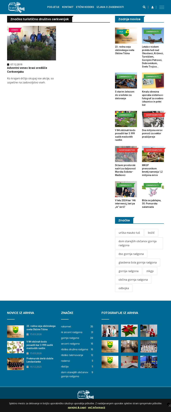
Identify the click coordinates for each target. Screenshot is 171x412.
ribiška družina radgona (77, 349)
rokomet (77, 327)
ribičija (77, 367)
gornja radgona (128, 271)
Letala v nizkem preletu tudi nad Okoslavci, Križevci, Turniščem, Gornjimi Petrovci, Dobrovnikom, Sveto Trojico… (152, 56)
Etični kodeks (85, 7)
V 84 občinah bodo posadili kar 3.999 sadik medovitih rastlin (39, 345)
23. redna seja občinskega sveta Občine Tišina (124, 50)
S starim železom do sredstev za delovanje (124, 95)
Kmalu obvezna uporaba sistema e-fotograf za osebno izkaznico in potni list (153, 98)
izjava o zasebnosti (110, 7)
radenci (77, 361)
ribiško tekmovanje (77, 355)
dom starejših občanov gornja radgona (137, 243)
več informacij (96, 407)
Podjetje (53, 7)
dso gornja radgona (131, 254)
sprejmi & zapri (77, 407)
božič (151, 233)
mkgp (150, 271)
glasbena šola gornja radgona (138, 262)
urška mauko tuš (129, 233)
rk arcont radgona (77, 332)
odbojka (124, 288)
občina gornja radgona (133, 279)
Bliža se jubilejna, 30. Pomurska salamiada (151, 203)
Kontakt (67, 7)
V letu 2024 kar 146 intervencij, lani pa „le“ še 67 (125, 203)
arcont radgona (77, 344)
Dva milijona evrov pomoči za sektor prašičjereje (152, 133)
